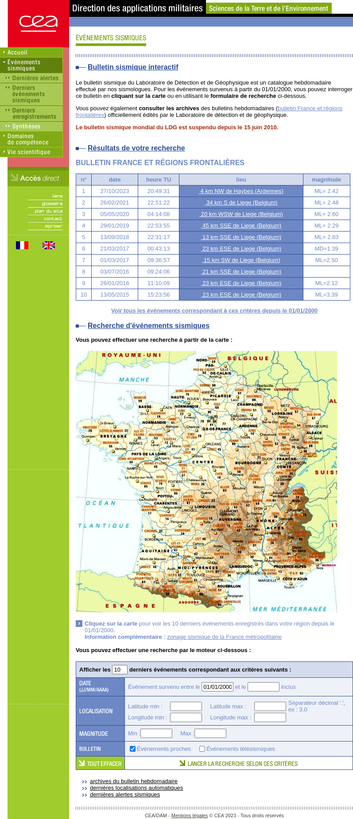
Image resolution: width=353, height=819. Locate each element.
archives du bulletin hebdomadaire (134, 781)
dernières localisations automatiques (136, 787)
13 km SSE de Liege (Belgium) (241, 237)
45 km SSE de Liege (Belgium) (241, 225)
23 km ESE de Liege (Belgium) (241, 248)
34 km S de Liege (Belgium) (241, 202)
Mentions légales (189, 815)
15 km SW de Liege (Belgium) (241, 260)
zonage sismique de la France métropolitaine (224, 637)
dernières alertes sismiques (125, 794)
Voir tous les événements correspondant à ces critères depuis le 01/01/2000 (214, 310)
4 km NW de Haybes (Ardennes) (241, 191)
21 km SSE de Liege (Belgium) (241, 271)
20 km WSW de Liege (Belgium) (241, 214)
